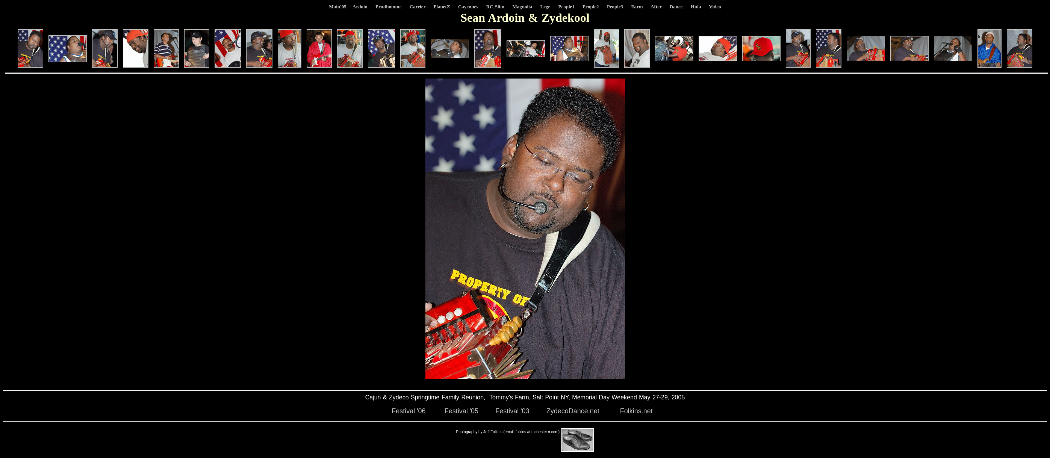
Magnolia (522, 6)
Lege (545, 6)
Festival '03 (512, 411)
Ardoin (360, 6)
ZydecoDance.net (572, 411)
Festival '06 (408, 411)
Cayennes (468, 6)
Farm (637, 6)
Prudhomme (388, 6)
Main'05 (337, 6)
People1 (566, 6)
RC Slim (495, 6)
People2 (590, 6)
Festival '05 (461, 411)
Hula (696, 6)
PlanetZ (442, 6)
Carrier (417, 6)
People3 (615, 6)
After (656, 6)
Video (715, 6)
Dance (676, 6)
